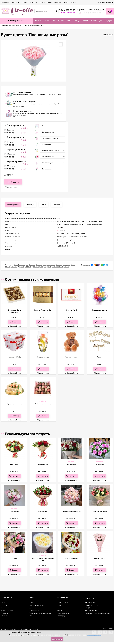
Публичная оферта (35, 610)
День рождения (37, 267)
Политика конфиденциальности (40, 613)
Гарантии (4, 613)
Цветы (61, 21)
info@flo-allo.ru (90, 608)
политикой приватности (94, 635)
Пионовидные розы (43, 265)
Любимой (14, 267)
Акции (31, 602)
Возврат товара (7, 610)
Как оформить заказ (36, 605)
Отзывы (4, 616)
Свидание (47, 267)
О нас (3, 602)
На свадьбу (61, 616)
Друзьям (21, 267)
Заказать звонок (91, 610)
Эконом (38, 21)
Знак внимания (57, 267)
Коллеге (28, 267)
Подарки (108, 21)
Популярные (49, 21)
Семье (7, 267)
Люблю (66, 267)
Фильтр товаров (16, 21)
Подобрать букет (63, 602)
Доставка (4, 605)
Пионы (52, 265)
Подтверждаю (57, 639)
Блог (30, 616)
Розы (69, 21)
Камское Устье (100, 10)
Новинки (32, 265)
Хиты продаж (23, 265)
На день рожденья (63, 613)
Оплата (3, 608)
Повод (85, 21)
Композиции (96, 21)
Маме (73, 265)
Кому (77, 21)
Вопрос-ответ (34, 608)
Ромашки (60, 608)
